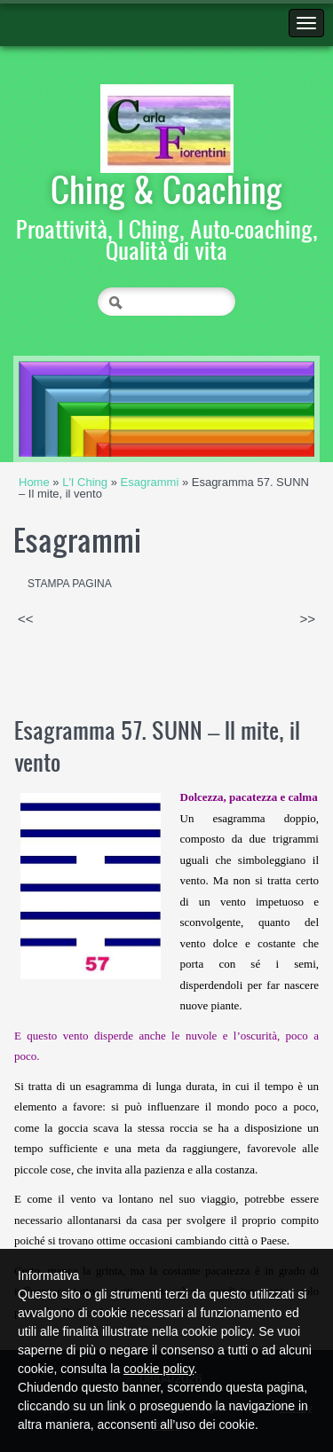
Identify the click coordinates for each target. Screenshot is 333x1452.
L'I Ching (84, 482)
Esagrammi (150, 482)
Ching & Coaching (166, 189)
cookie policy (158, 1369)
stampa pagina (70, 583)
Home (34, 482)
